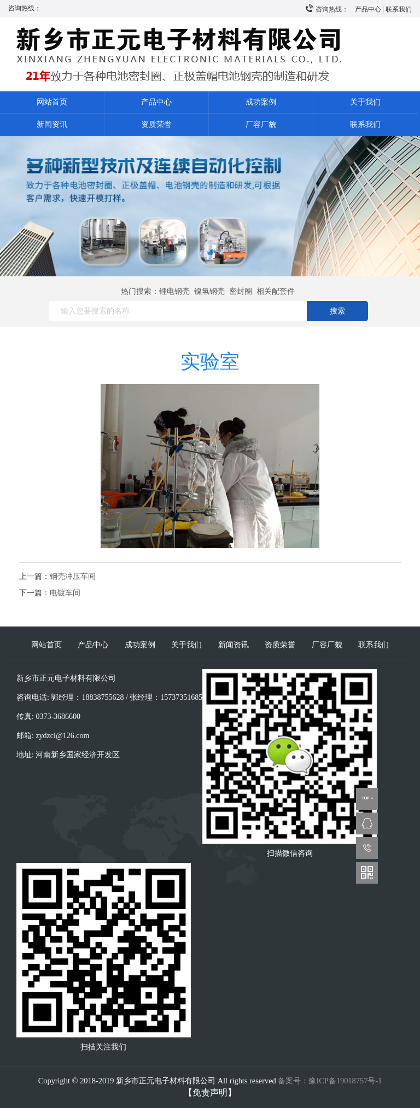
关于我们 (365, 102)
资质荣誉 (156, 124)
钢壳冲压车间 (73, 576)
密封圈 (240, 291)
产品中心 (368, 9)
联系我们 (399, 9)
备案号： (330, 1080)
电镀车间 (65, 593)
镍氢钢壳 (209, 291)
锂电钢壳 (174, 291)
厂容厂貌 (261, 124)
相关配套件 (275, 291)
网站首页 (52, 102)
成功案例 (261, 102)
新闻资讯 (52, 124)
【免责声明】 (210, 1092)
